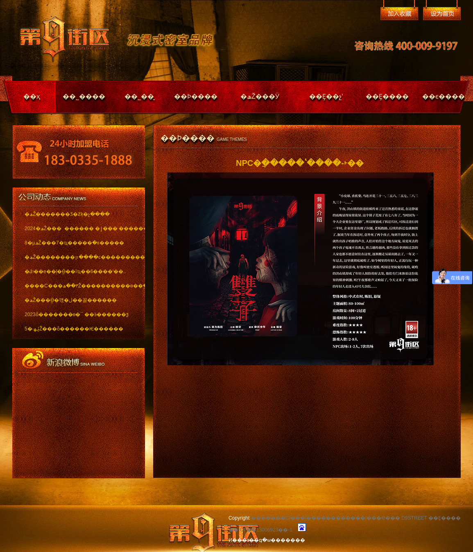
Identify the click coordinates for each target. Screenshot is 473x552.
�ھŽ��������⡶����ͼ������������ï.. (79, 257)
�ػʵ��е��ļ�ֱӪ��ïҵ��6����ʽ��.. (75, 271)
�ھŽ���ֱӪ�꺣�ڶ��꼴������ (71, 300)
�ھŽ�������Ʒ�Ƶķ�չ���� (67, 214)
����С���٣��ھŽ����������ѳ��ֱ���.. (79, 286)
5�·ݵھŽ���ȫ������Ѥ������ (74, 329)
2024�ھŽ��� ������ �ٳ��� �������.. (79, 228)
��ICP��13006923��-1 (260, 530)
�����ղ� (399, 13)
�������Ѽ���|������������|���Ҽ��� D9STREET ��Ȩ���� (356, 518)
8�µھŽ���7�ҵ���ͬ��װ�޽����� (74, 243)
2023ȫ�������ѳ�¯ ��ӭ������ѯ (77, 314)
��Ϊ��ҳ (442, 13)
